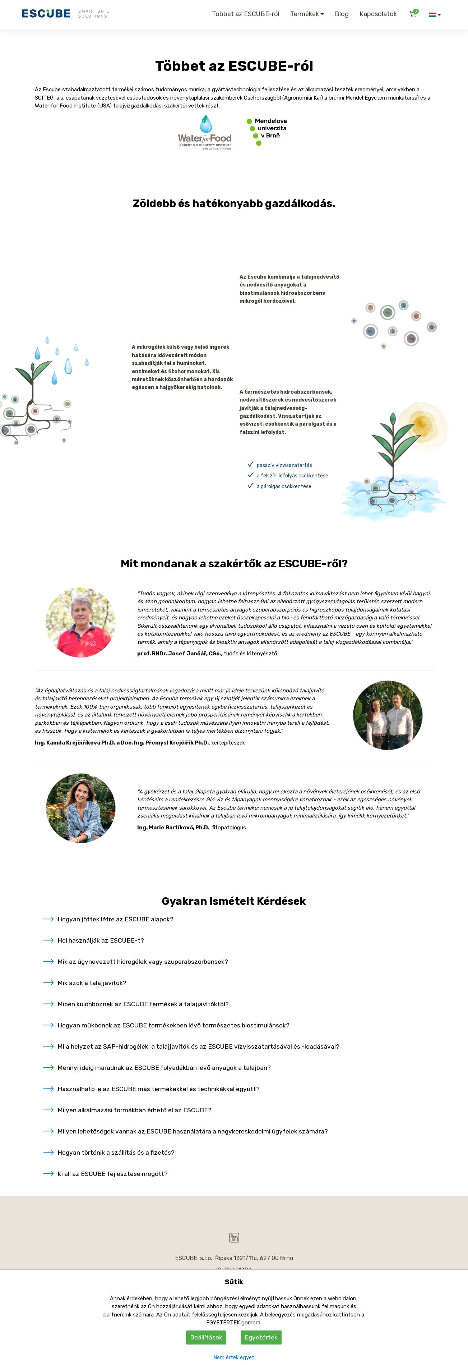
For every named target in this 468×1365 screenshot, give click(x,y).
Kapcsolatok (378, 14)
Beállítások (206, 1337)
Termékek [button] (304, 14)
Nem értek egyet (233, 1357)
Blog (342, 14)
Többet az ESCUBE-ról (245, 14)
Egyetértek (261, 1337)
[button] (435, 14)
